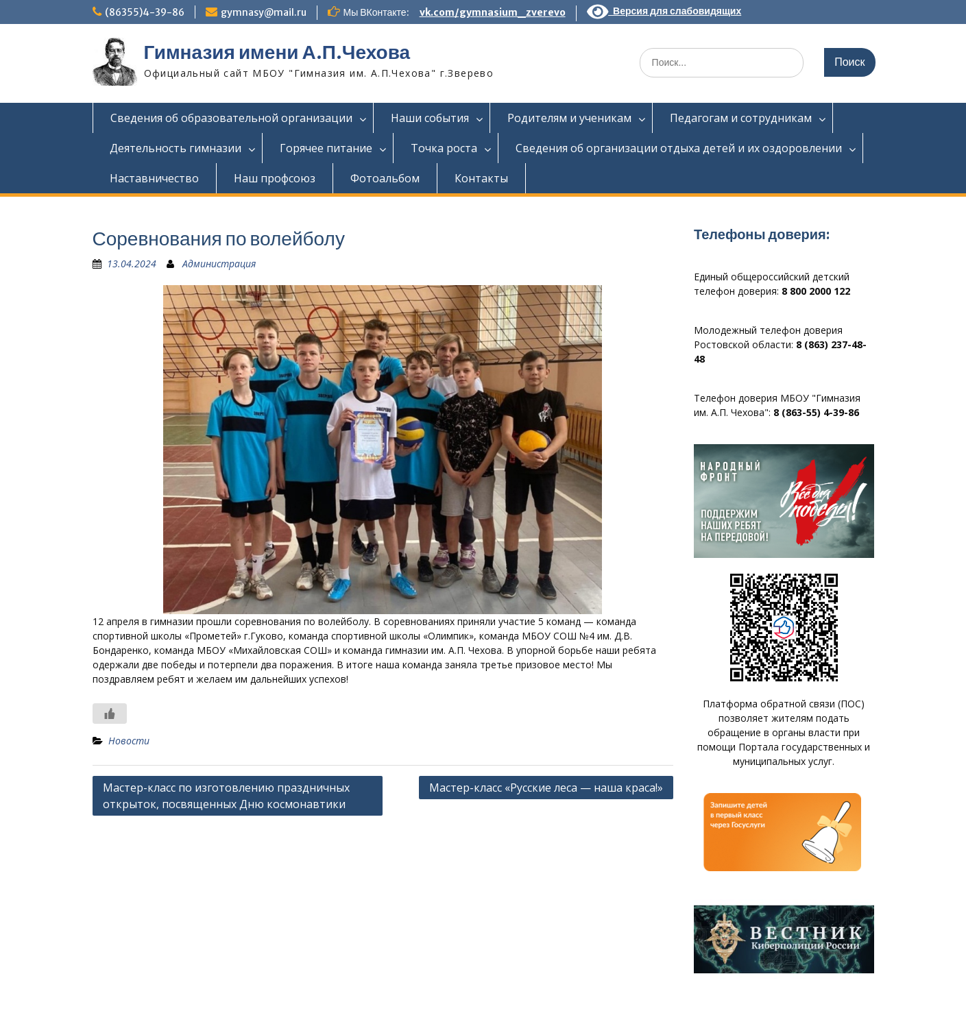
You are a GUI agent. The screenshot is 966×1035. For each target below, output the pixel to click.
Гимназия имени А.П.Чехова (277, 52)
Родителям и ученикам (569, 117)
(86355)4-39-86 (144, 12)
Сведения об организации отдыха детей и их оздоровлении (679, 148)
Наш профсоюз (274, 178)
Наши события (430, 117)
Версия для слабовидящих (664, 11)
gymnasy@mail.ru (263, 12)
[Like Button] (110, 713)
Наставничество (154, 178)
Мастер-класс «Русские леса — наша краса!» (546, 787)
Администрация (219, 263)
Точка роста (444, 148)
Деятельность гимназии (175, 148)
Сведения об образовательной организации (231, 117)
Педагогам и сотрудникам (741, 117)
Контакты (481, 178)
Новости (128, 740)
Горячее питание (326, 148)
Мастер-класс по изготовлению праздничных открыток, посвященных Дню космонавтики (226, 796)
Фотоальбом (385, 178)
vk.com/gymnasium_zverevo (493, 12)
